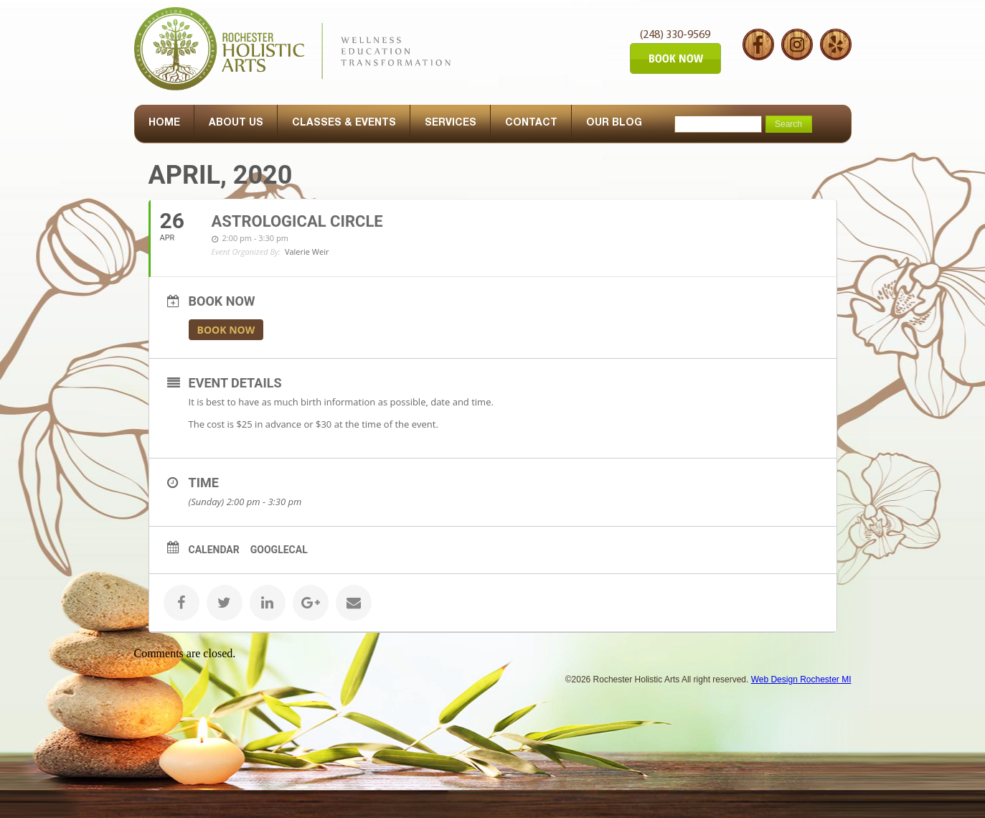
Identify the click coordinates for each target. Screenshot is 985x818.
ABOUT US (236, 123)
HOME (164, 123)
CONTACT (531, 123)
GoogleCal (279, 549)
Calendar (214, 549)
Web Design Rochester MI (801, 679)
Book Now (226, 330)
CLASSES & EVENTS (344, 123)
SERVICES (450, 123)
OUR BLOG (614, 123)
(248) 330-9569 (675, 35)
